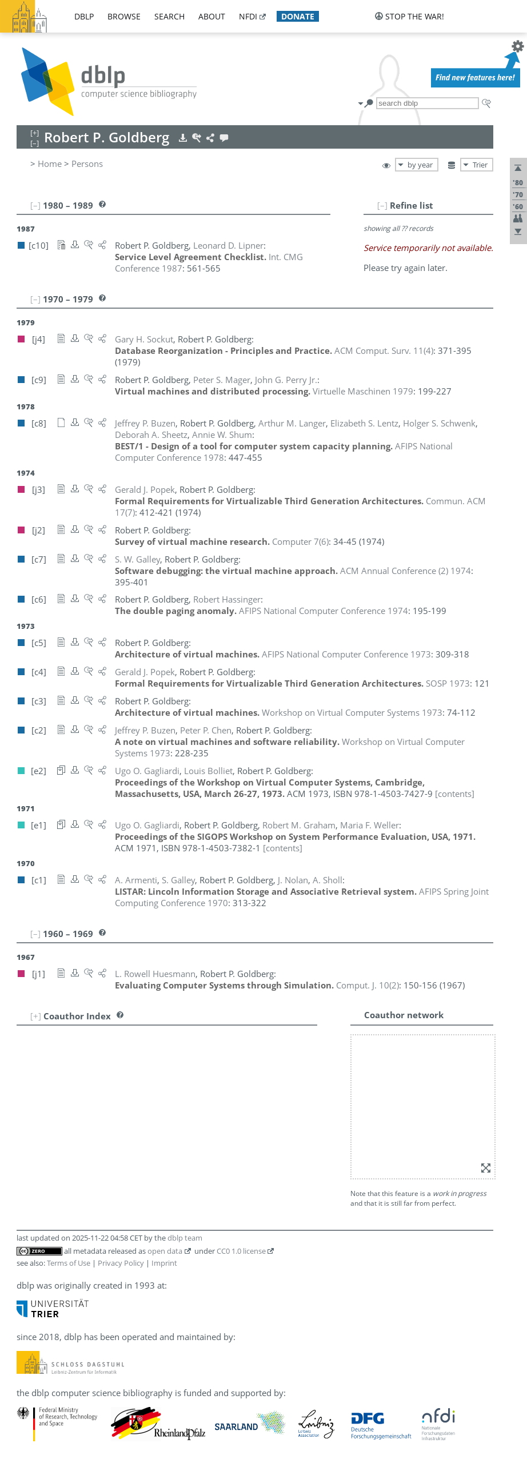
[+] (35, 1016)
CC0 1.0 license (241, 1251)
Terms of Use (68, 1263)
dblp (84, 16)
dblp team (184, 1238)
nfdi (248, 16)
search (169, 16)
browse (124, 16)
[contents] (454, 793)
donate (297, 16)
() (383, 350)
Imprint (164, 1263)
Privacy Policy (121, 1263)
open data (164, 1251)
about (211, 16)
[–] (382, 205)
